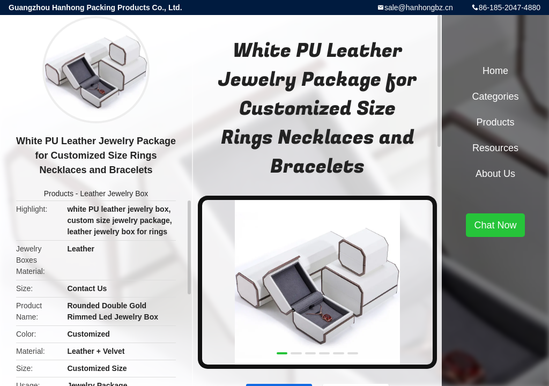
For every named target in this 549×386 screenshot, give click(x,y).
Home (495, 70)
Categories (495, 96)
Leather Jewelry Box (114, 193)
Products (58, 193)
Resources (495, 148)
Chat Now (495, 225)
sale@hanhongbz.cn (418, 7)
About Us (495, 173)
